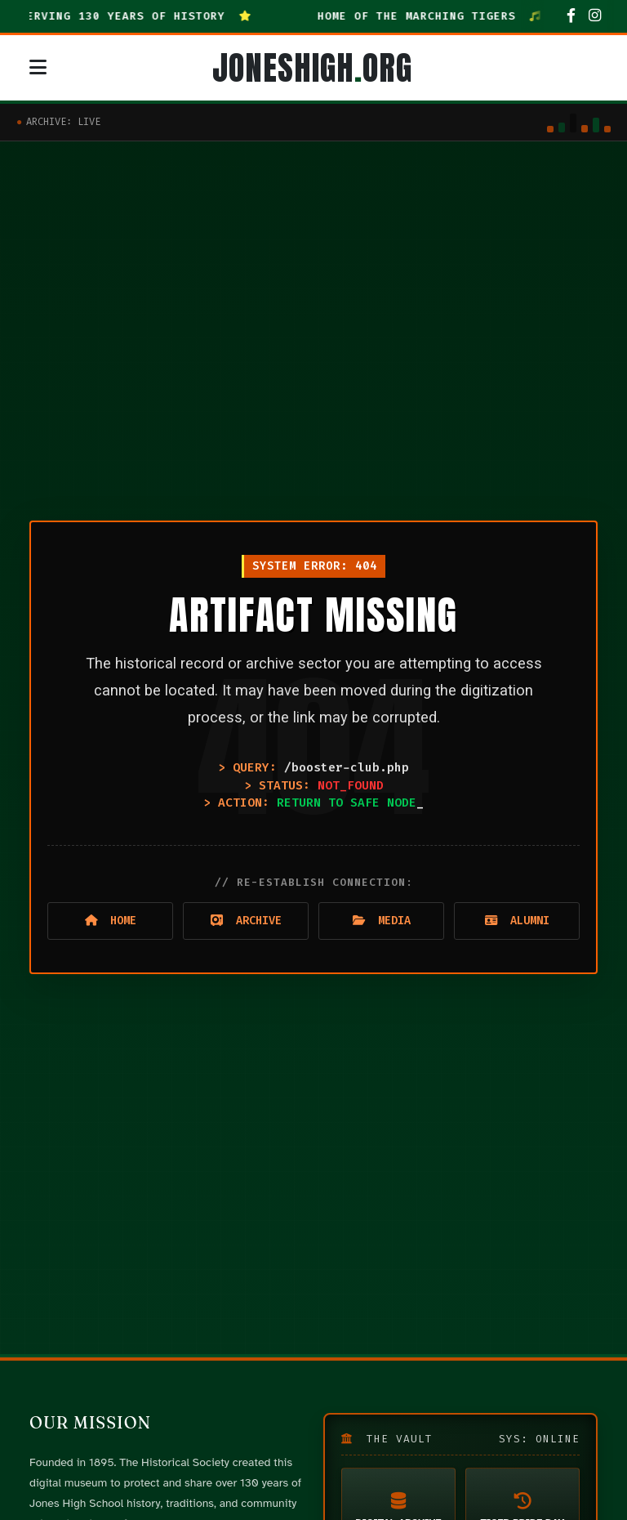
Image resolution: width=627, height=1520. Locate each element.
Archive (246, 921)
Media (382, 921)
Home (110, 921)
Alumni (517, 921)
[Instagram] (595, 16)
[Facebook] (571, 16)
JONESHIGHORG (312, 67)
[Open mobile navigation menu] (38, 68)
